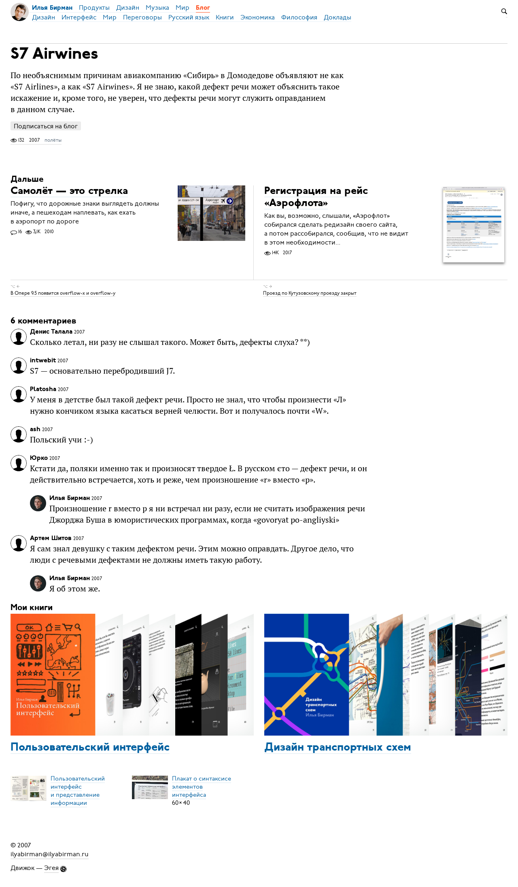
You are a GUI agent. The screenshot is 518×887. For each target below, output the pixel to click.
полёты (53, 140)
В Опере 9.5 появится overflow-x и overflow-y (63, 293)
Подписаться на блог (46, 126)
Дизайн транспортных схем (337, 747)
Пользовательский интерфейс (90, 747)
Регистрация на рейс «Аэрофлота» (316, 197)
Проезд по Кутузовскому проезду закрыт (310, 293)
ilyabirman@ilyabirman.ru (50, 854)
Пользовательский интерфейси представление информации (78, 790)
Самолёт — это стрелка (69, 191)
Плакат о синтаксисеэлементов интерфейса (201, 786)
